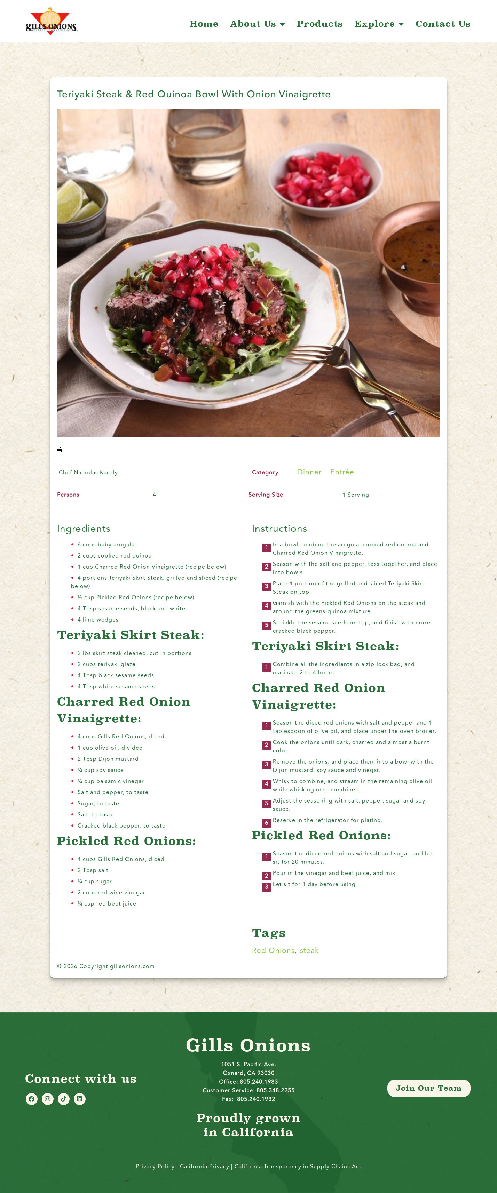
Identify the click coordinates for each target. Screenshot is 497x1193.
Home (204, 24)
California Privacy (205, 1166)
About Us (257, 24)
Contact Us (443, 24)
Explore (379, 24)
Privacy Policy (155, 1166)
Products (320, 24)
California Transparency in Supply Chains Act (298, 1166)
